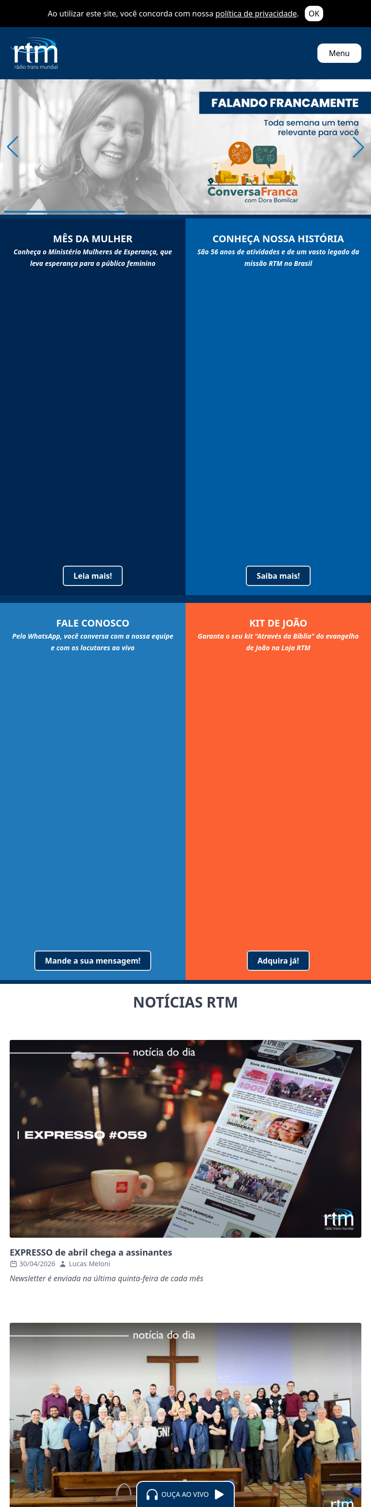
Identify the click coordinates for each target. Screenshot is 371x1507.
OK (314, 13)
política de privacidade (256, 13)
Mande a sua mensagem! (93, 960)
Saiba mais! (278, 576)
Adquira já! (278, 960)
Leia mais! (92, 576)
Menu (339, 53)
